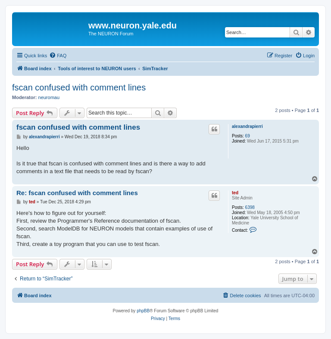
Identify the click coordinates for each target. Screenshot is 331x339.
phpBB (143, 310)
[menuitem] (57, 55)
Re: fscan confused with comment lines (77, 192)
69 (247, 136)
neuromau (49, 97)
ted (235, 192)
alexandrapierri (247, 126)
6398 (250, 207)
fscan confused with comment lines (79, 87)
